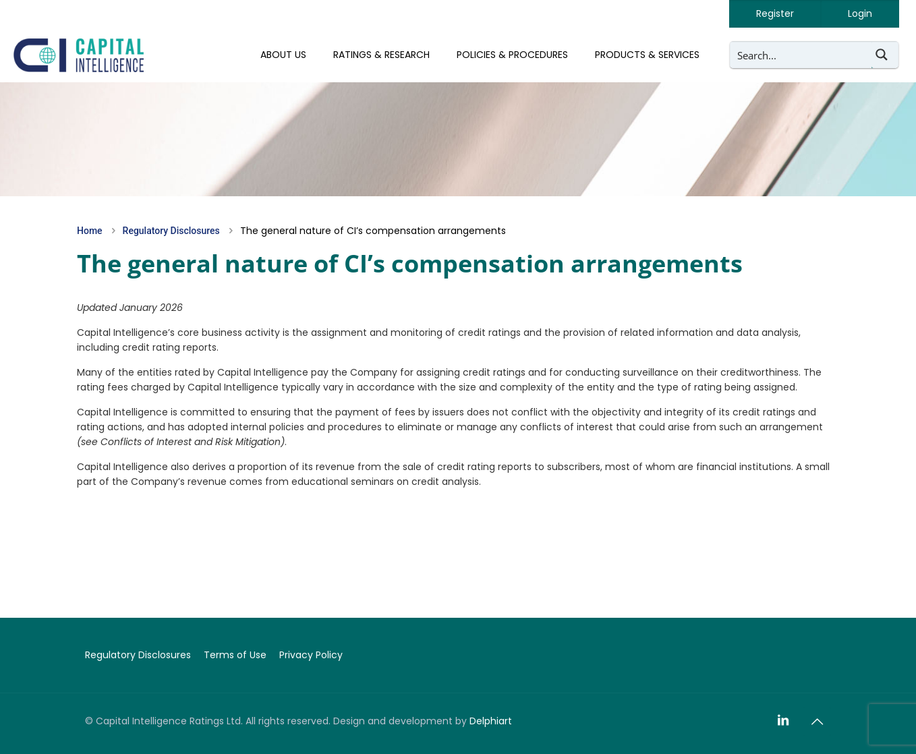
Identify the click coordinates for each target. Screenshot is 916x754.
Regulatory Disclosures (171, 230)
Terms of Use (235, 655)
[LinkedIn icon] (783, 721)
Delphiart (490, 721)
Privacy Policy (311, 655)
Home (90, 230)
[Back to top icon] (817, 721)
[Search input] (801, 54)
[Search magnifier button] (884, 54)
